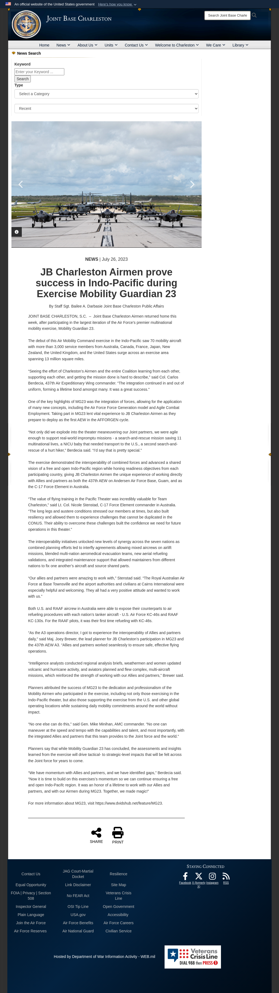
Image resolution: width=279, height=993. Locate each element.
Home (44, 45)
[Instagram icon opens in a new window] (212, 878)
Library (240, 45)
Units (111, 45)
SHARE (96, 835)
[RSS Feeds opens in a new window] (226, 878)
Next (192, 184)
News (63, 45)
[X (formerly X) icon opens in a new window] (199, 878)
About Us (87, 45)
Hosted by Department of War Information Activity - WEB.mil (104, 956)
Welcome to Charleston (177, 45)
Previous (21, 184)
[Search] (227, 15)
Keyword (22, 64)
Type (18, 85)
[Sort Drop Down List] (106, 108)
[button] (118, 4)
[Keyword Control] (39, 71)
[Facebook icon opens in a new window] (185, 878)
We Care (215, 45)
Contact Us (136, 45)
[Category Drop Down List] (106, 93)
